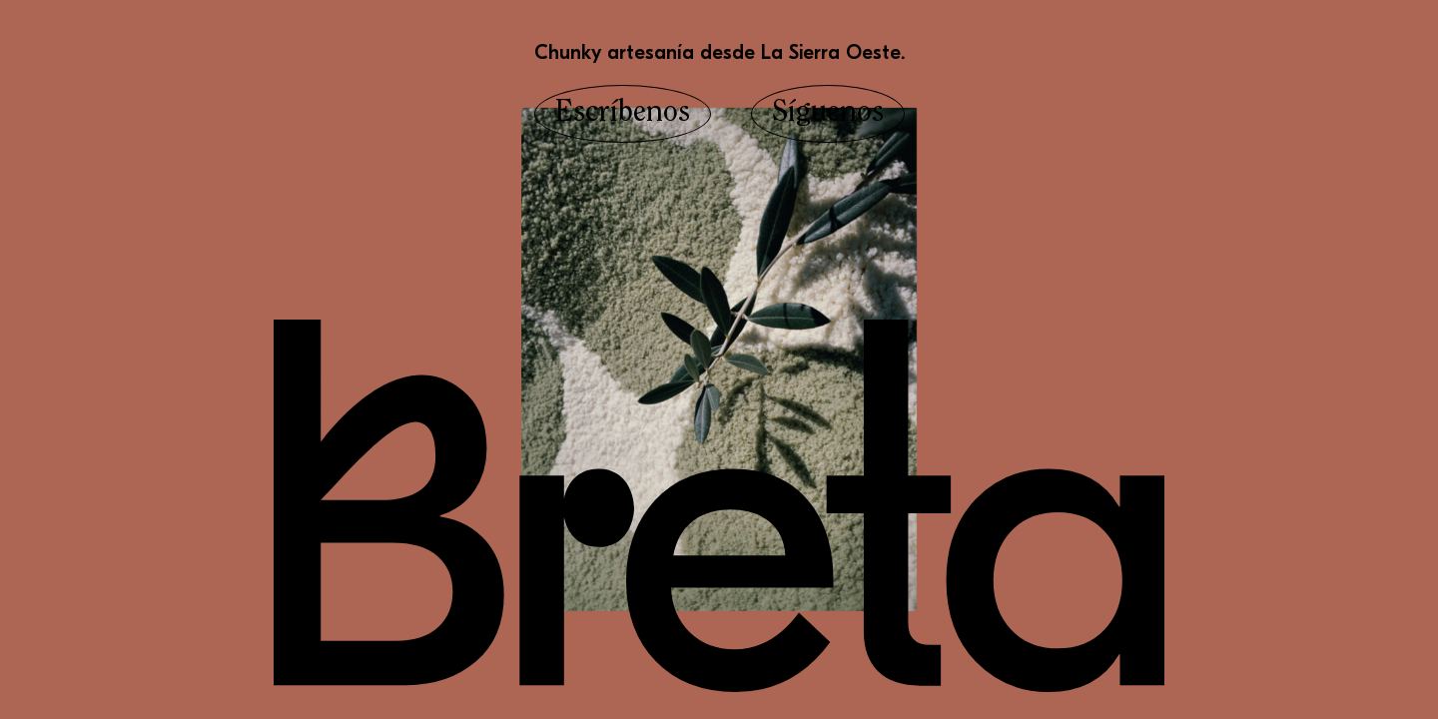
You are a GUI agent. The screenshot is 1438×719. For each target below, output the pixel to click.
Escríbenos (622, 114)
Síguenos (828, 114)
